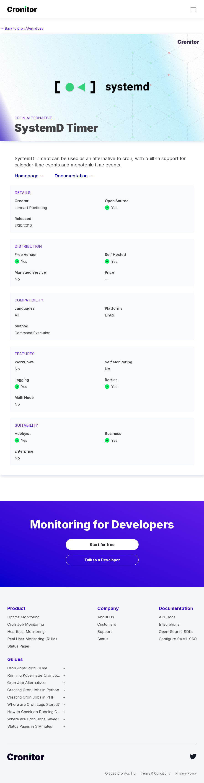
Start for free (102, 544)
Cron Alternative (33, 118)
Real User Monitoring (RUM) (32, 639)
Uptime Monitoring (23, 617)
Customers (106, 624)
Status (102, 639)
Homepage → (29, 176)
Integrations (169, 624)
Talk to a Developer (102, 560)
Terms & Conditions (155, 773)
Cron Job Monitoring (25, 624)
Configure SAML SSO (178, 639)
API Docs (167, 617)
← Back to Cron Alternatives (22, 28)
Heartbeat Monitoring (25, 631)
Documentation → (73, 176)
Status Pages (18, 646)
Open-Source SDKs (176, 631)
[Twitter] (193, 756)
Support (104, 631)
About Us (105, 617)
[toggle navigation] (193, 9)
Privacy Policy (186, 773)
